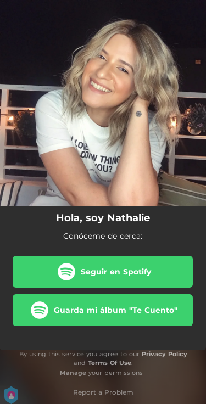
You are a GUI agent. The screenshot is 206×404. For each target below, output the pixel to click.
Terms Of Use (109, 363)
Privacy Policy (164, 354)
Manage (73, 373)
